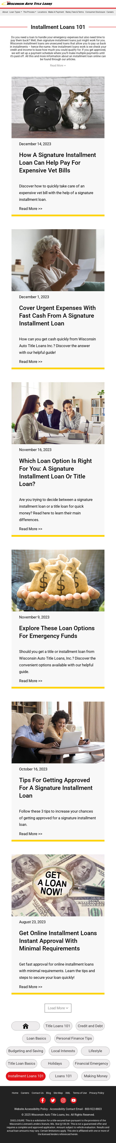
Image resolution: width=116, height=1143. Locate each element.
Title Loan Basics (21, 1063)
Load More (58, 1008)
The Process (29, 12)
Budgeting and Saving (25, 1051)
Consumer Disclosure (95, 12)
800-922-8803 (93, 1109)
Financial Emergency (91, 1063)
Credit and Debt (90, 1026)
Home (15, 1093)
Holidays (55, 1063)
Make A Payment (56, 12)
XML (67, 1093)
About (5, 12)
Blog (48, 1093)
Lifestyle (95, 1051)
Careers (110, 12)
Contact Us (38, 1093)
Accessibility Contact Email (66, 1109)
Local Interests (63, 1051)
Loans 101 (63, 1076)
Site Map (58, 1093)
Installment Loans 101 (26, 1076)
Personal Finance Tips (74, 1038)
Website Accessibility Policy (31, 1109)
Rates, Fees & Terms (75, 12)
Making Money (96, 1076)
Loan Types (14, 12)
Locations (42, 12)
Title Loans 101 (57, 1026)
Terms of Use (80, 1093)
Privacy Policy (96, 1093)
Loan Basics (36, 1038)
